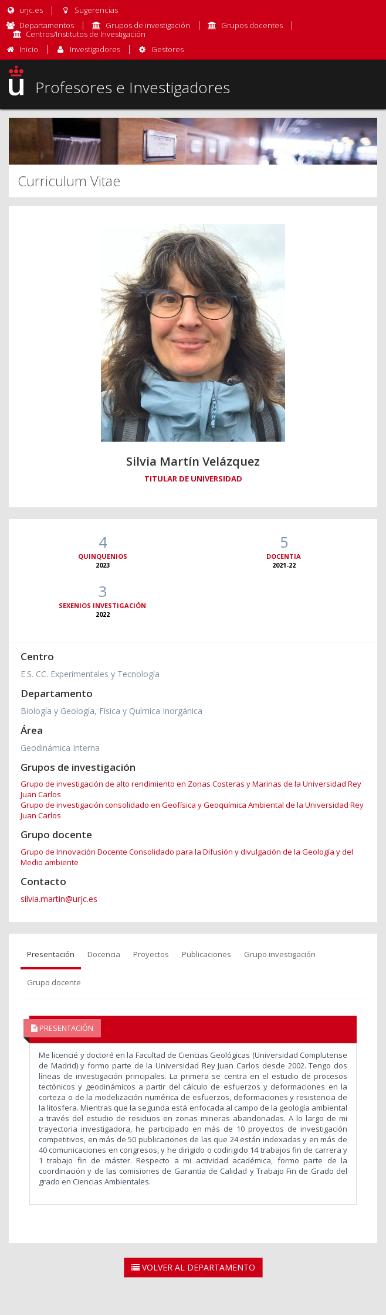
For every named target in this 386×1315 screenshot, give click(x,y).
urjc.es (24, 10)
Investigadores (95, 49)
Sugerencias (88, 10)
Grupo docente (54, 982)
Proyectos (151, 954)
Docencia (103, 954)
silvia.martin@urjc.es (59, 898)
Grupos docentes (252, 25)
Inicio (28, 49)
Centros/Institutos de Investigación (85, 34)
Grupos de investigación (148, 25)
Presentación (51, 954)
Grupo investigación (280, 954)
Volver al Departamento (193, 1267)
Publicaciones (206, 954)
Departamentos (46, 25)
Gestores (167, 49)
